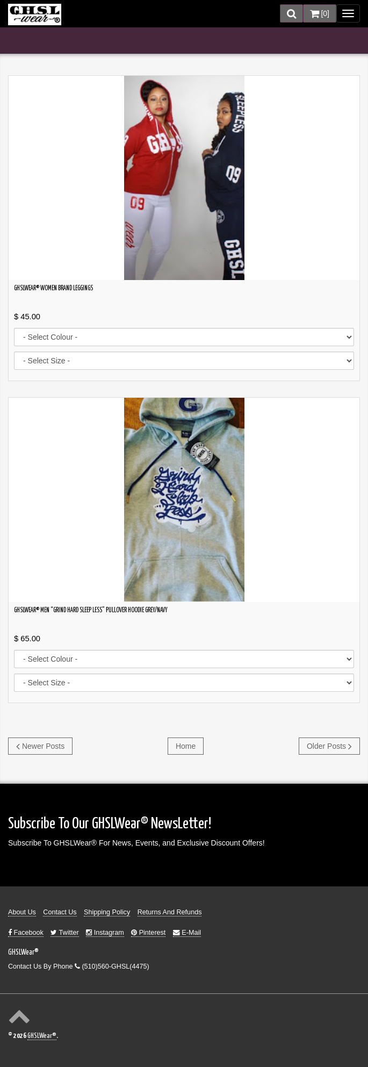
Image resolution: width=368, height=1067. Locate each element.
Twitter (64, 932)
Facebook (26, 932)
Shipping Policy (107, 912)
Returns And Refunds (170, 912)
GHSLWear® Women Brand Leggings (53, 288)
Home (186, 746)
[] (319, 13)
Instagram (105, 932)
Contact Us (59, 912)
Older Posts (329, 746)
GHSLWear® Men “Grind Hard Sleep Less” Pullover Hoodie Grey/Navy (91, 610)
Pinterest (148, 932)
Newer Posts (40, 746)
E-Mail (187, 932)
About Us (22, 912)
